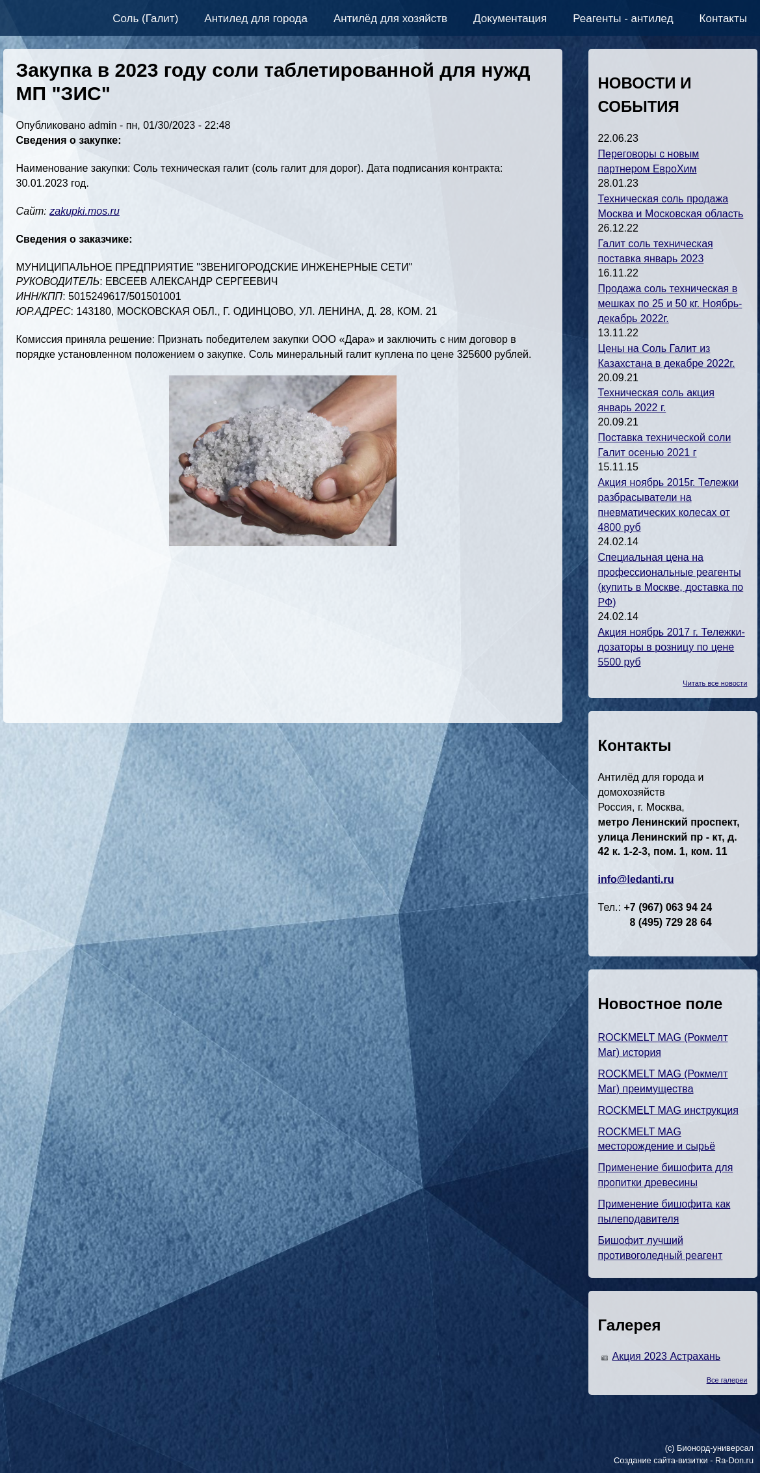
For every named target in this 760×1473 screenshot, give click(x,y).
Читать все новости (715, 683)
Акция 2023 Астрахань (666, 1356)
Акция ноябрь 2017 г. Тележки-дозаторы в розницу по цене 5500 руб (671, 647)
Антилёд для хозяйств (390, 18)
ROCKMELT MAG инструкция (668, 1110)
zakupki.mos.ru (84, 211)
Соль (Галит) (145, 18)
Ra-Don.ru (734, 1460)
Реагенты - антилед (623, 18)
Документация (510, 18)
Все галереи (727, 1380)
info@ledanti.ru (636, 879)
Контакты (723, 18)
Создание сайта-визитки (661, 1460)
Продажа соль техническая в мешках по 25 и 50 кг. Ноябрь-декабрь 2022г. (670, 303)
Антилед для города (256, 18)
